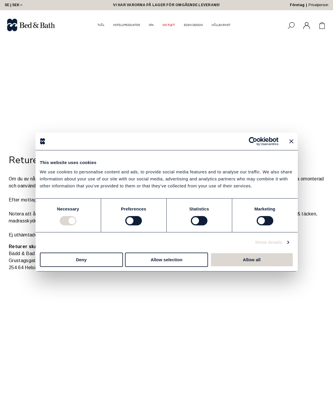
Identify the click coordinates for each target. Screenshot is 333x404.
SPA (151, 25)
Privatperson (318, 5)
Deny (81, 259)
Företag (297, 5)
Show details (268, 242)
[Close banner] (291, 141)
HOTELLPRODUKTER (126, 25)
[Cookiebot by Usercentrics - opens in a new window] (253, 141)
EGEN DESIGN (193, 25)
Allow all (252, 259)
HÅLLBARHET (221, 25)
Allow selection (166, 259)
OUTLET (169, 25)
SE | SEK (14, 5)
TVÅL (101, 25)
